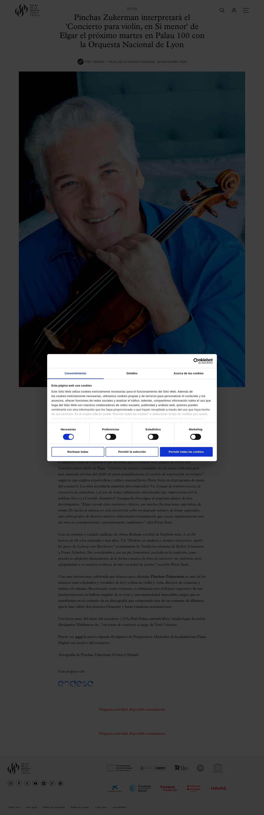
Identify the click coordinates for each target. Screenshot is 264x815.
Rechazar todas (77, 452)
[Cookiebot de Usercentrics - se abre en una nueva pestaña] (196, 361)
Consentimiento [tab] (75, 373)
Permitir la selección (132, 452)
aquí (198, 418)
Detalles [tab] (132, 373)
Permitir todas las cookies (186, 452)
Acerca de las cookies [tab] (189, 373)
